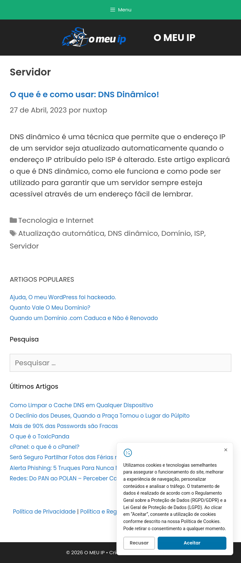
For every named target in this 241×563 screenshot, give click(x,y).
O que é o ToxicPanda (39, 436)
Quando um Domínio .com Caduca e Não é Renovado (84, 318)
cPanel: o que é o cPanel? (44, 447)
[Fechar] (226, 450)
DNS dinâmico (133, 233)
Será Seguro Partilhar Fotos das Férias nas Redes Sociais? (88, 457)
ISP (199, 233)
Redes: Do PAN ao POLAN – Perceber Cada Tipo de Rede (86, 478)
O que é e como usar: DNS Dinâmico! (84, 94)
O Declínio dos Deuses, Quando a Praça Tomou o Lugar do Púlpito (100, 416)
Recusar (139, 544)
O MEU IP (175, 38)
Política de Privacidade (44, 512)
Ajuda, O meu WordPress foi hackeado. (63, 297)
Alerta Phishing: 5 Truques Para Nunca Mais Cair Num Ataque (93, 468)
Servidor (24, 246)
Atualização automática (61, 233)
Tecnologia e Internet (55, 220)
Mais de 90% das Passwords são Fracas (64, 426)
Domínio (176, 233)
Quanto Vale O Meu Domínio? (50, 308)
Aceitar (192, 544)
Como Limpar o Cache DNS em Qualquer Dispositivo (81, 405)
